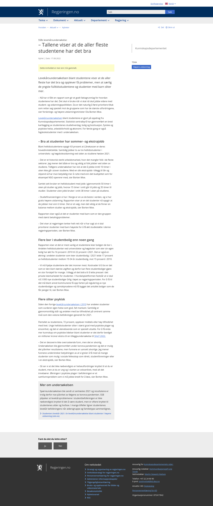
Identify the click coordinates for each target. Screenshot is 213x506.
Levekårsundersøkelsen (50, 118)
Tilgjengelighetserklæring (98, 482)
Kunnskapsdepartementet (151, 48)
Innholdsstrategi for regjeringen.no (103, 472)
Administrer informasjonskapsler (102, 479)
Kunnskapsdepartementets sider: (158, 464)
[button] (54, 27)
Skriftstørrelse (157, 3)
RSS (88, 497)
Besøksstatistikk (94, 491)
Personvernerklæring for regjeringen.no (105, 475)
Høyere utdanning (141, 67)
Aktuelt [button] (78, 20)
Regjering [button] (121, 20)
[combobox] (136, 12)
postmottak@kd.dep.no (149, 481)
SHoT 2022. (100, 336)
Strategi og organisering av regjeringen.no (106, 469)
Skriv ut (171, 27)
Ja (45, 445)
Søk (170, 12)
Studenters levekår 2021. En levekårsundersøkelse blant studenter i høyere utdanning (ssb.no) (76, 414)
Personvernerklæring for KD (144, 490)
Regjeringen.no (63, 12)
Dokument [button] (60, 20)
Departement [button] (99, 20)
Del (162, 27)
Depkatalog (149, 486)
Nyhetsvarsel (93, 494)
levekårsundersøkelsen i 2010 (71, 304)
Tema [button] (42, 20)
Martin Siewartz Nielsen (155, 474)
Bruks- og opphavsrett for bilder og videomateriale (103, 486)
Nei (60, 445)
